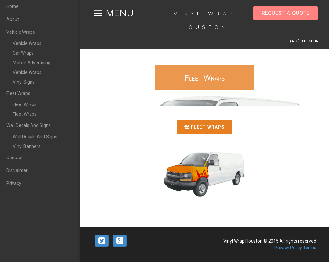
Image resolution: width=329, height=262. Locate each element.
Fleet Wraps (18, 93)
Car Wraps (23, 53)
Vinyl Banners (26, 146)
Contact (14, 157)
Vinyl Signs (24, 82)
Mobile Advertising (31, 62)
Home (12, 6)
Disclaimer (17, 170)
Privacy (13, 183)
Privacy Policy (288, 247)
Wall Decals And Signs (28, 125)
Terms (309, 247)
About (12, 19)
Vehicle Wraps (20, 32)
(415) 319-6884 (304, 41)
